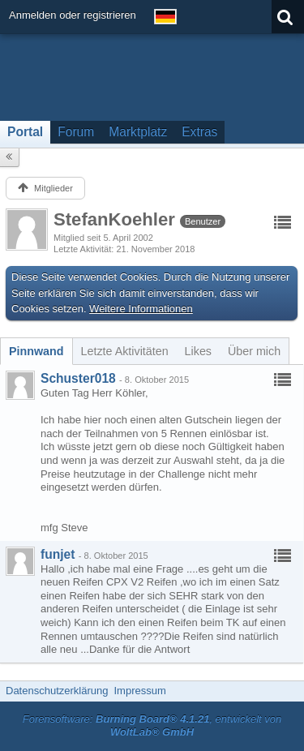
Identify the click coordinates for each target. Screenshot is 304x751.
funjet (58, 554)
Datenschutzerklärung (57, 690)
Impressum (139, 690)
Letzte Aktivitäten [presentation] (125, 351)
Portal (25, 132)
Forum (76, 132)
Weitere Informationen (141, 309)
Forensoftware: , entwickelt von (152, 726)
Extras (199, 132)
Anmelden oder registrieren (72, 15)
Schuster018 (78, 378)
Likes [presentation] (198, 351)
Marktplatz (138, 132)
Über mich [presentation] (254, 351)
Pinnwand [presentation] (36, 351)
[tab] (36, 351)
